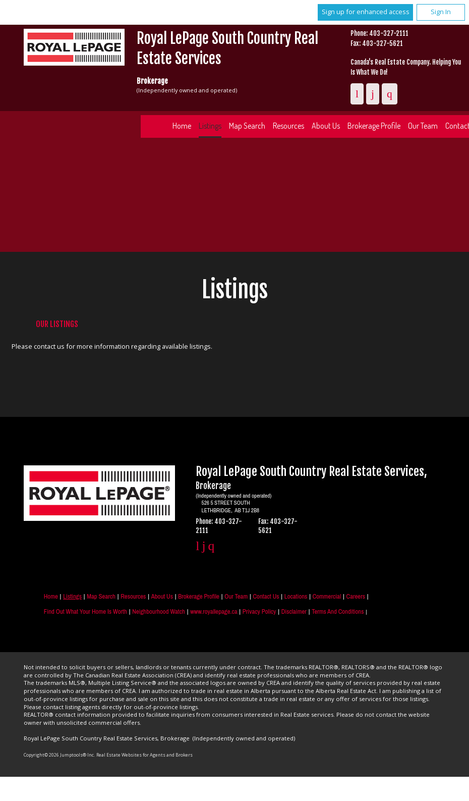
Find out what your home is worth (85, 611)
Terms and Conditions (338, 611)
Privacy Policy (259, 611)
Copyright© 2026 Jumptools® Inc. (59, 755)
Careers (355, 596)
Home (181, 126)
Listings (210, 126)
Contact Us (266, 596)
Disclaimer (294, 611)
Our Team (236, 596)
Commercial (327, 596)
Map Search (247, 126)
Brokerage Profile (373, 126)
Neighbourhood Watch (158, 611)
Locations (296, 596)
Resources (288, 126)
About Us (326, 126)
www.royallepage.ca (213, 611)
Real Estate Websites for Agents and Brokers (144, 755)
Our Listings (57, 324)
